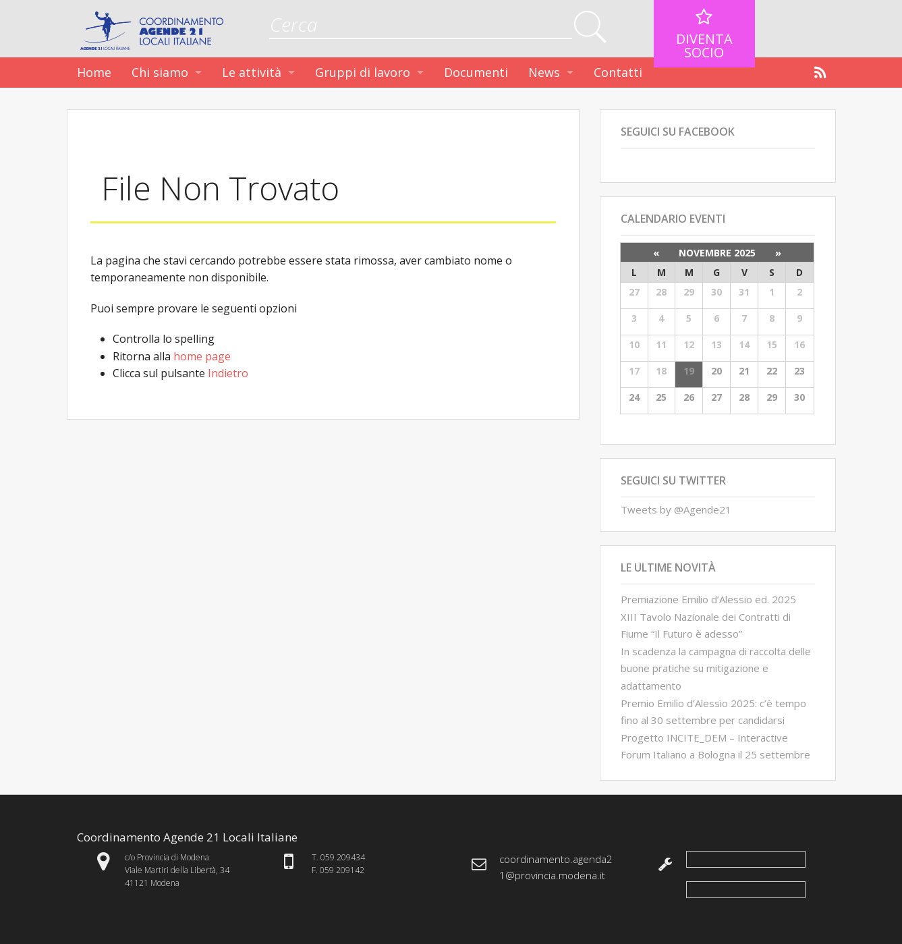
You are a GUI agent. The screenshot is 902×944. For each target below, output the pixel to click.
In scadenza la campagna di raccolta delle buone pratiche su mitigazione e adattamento (716, 668)
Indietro (228, 373)
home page (202, 356)
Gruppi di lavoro (362, 72)
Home (94, 72)
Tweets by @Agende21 (676, 509)
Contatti (618, 72)
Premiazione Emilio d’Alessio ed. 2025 (708, 599)
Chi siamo (160, 72)
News (544, 72)
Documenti (476, 72)
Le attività (251, 72)
